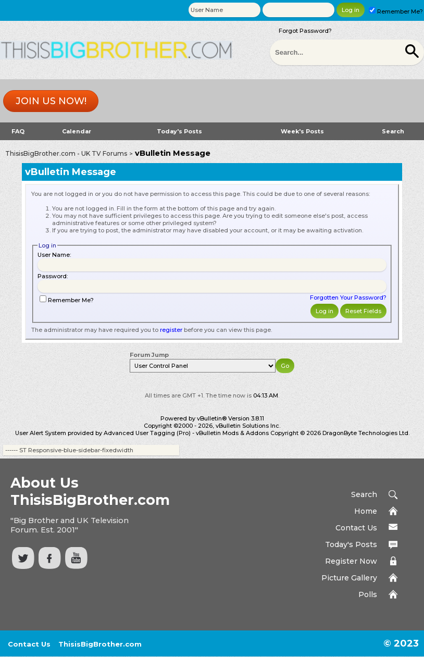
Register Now (351, 561)
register (171, 329)
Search (393, 131)
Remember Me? (396, 11)
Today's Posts (179, 131)
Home (365, 511)
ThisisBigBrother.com (100, 644)
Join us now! (51, 101)
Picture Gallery (349, 577)
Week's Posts (302, 131)
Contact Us (356, 527)
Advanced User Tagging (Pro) (147, 433)
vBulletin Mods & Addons (232, 433)
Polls (367, 594)
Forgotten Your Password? (348, 297)
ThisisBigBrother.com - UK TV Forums (66, 153)
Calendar (76, 131)
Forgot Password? (305, 30)
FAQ (17, 131)
